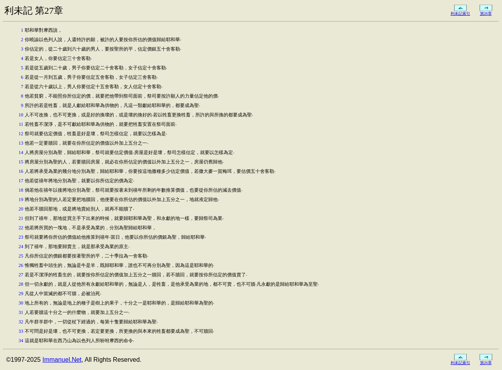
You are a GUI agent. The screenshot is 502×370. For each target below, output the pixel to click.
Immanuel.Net (62, 359)
